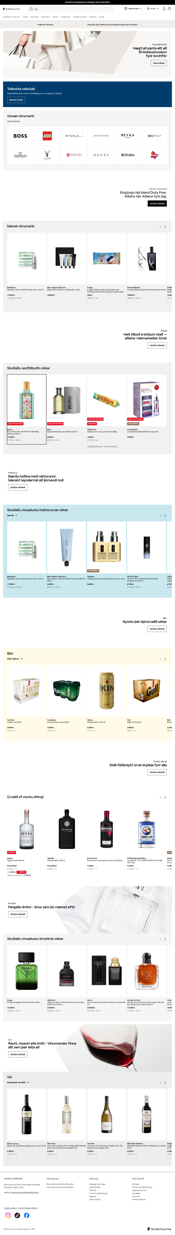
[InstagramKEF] (8, 1218)
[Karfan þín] (169, 8)
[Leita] (71, 9)
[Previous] (157, 226)
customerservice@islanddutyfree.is (25, 1192)
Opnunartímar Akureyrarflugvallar (60, 1187)
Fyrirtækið (136, 1193)
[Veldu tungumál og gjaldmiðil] (153, 9)
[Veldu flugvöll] (133, 9)
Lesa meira (159, 63)
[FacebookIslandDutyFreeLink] (27, 1218)
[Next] (165, 226)
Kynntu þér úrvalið (16, 1082)
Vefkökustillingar (139, 1199)
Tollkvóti (92, 1190)
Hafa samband (95, 1199)
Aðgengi (92, 1196)
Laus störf (136, 1196)
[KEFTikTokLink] (18, 1218)
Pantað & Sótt (94, 1187)
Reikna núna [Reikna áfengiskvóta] (16, 100)
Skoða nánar (157, 203)
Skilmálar (135, 1184)
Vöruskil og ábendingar (98, 1193)
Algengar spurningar (97, 1184)
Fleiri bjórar (13, 659)
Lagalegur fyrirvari (139, 1190)
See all (10, 515)
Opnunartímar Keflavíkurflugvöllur (60, 1184)
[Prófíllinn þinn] (164, 8)
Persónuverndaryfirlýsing (142, 1187)
